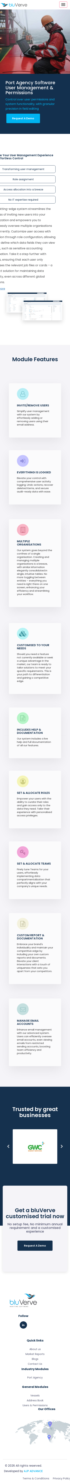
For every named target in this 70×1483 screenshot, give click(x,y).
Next (62, 1146)
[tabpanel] (35, 1146)
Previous (8, 1146)
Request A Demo (23, 118)
